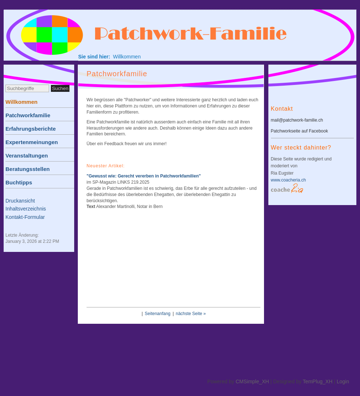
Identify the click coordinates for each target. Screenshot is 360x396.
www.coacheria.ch (288, 180)
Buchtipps (18, 182)
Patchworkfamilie (27, 115)
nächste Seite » (191, 313)
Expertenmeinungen (31, 142)
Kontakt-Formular (25, 217)
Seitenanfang (158, 313)
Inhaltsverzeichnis (25, 209)
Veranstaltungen (26, 155)
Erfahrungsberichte (30, 129)
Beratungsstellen (27, 169)
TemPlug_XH (318, 381)
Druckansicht (20, 201)
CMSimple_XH (252, 381)
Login (343, 381)
